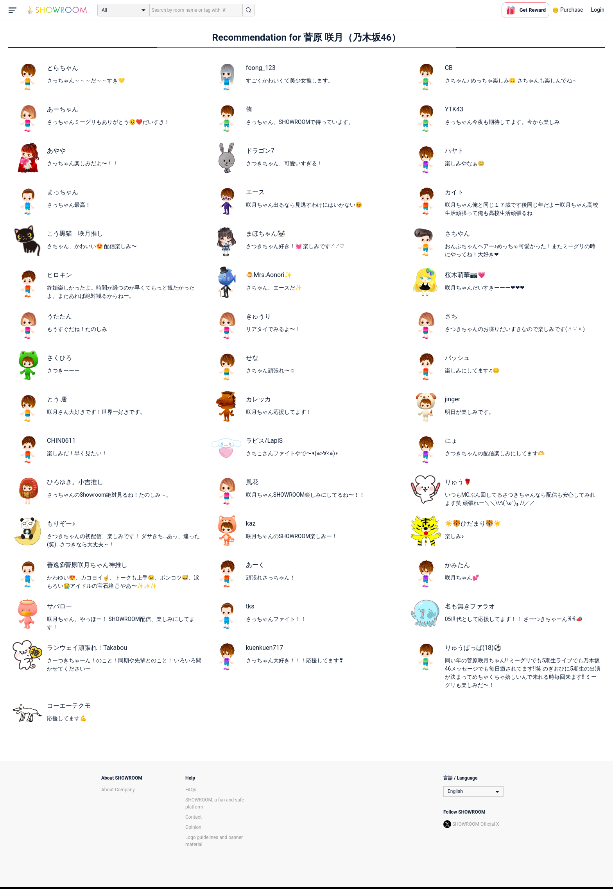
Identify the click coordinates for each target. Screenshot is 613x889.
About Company (118, 789)
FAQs (190, 789)
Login (597, 10)
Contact (193, 817)
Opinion (193, 827)
